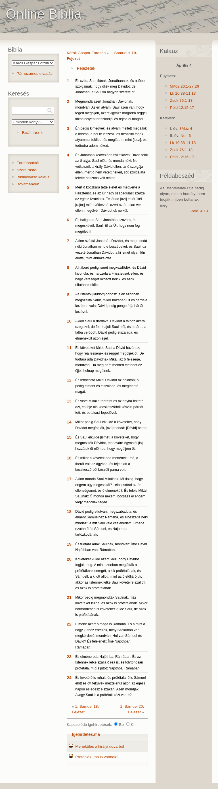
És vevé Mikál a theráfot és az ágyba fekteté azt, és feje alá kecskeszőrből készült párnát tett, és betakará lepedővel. (109, 407)
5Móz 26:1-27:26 (184, 86)
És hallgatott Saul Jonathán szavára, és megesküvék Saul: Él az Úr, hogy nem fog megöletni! (107, 226)
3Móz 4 (185, 128)
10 (69, 321)
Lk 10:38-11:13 (183, 93)
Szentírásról (27, 170)
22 (69, 624)
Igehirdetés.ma (86, 734)
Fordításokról (28, 163)
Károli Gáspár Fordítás (86, 53)
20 (69, 559)
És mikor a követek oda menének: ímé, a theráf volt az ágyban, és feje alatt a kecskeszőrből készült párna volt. (106, 464)
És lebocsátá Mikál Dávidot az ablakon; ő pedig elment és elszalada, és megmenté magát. (107, 386)
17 (69, 478)
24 (69, 677)
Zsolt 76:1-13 (181, 100)
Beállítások (32, 132)
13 (69, 400)
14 (69, 421)
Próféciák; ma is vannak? (96, 757)
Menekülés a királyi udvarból (99, 746)
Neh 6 (186, 135)
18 (69, 511)
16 (69, 457)
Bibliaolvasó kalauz (33, 177)
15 (69, 437)
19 (69, 544)
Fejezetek (86, 68)
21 (69, 597)
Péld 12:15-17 (182, 107)
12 (69, 380)
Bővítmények (28, 184)
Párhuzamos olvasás (35, 73)
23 (69, 656)
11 (69, 347)
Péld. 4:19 (199, 211)
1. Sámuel (118, 53)
